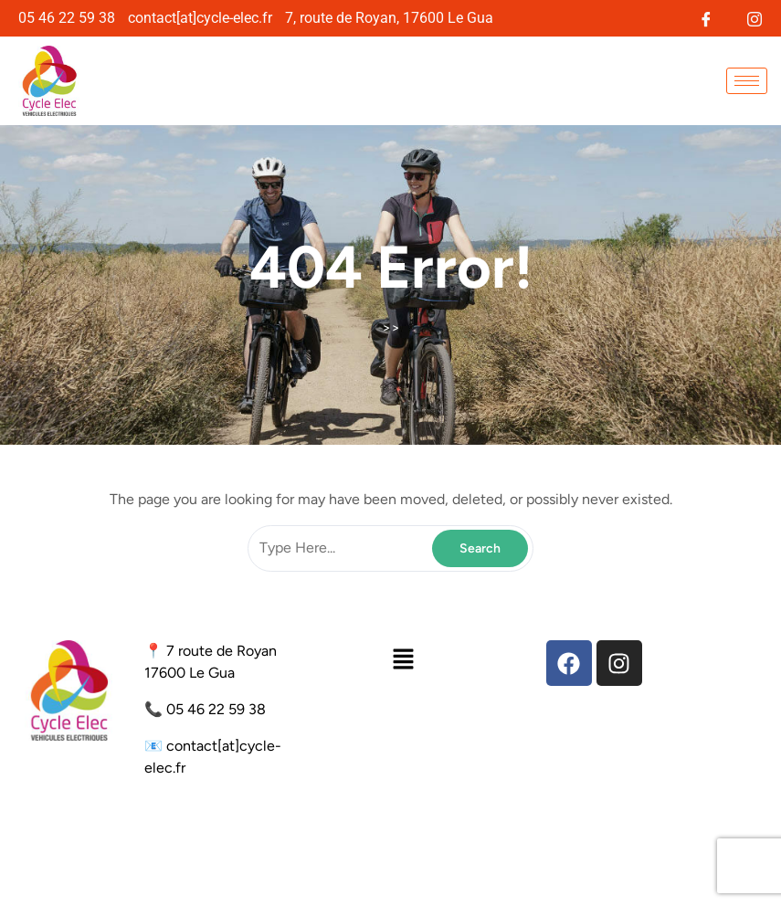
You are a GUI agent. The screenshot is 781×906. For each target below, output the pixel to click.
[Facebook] (705, 16)
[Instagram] (754, 16)
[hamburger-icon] (746, 81)
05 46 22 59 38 (216, 709)
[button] (403, 658)
